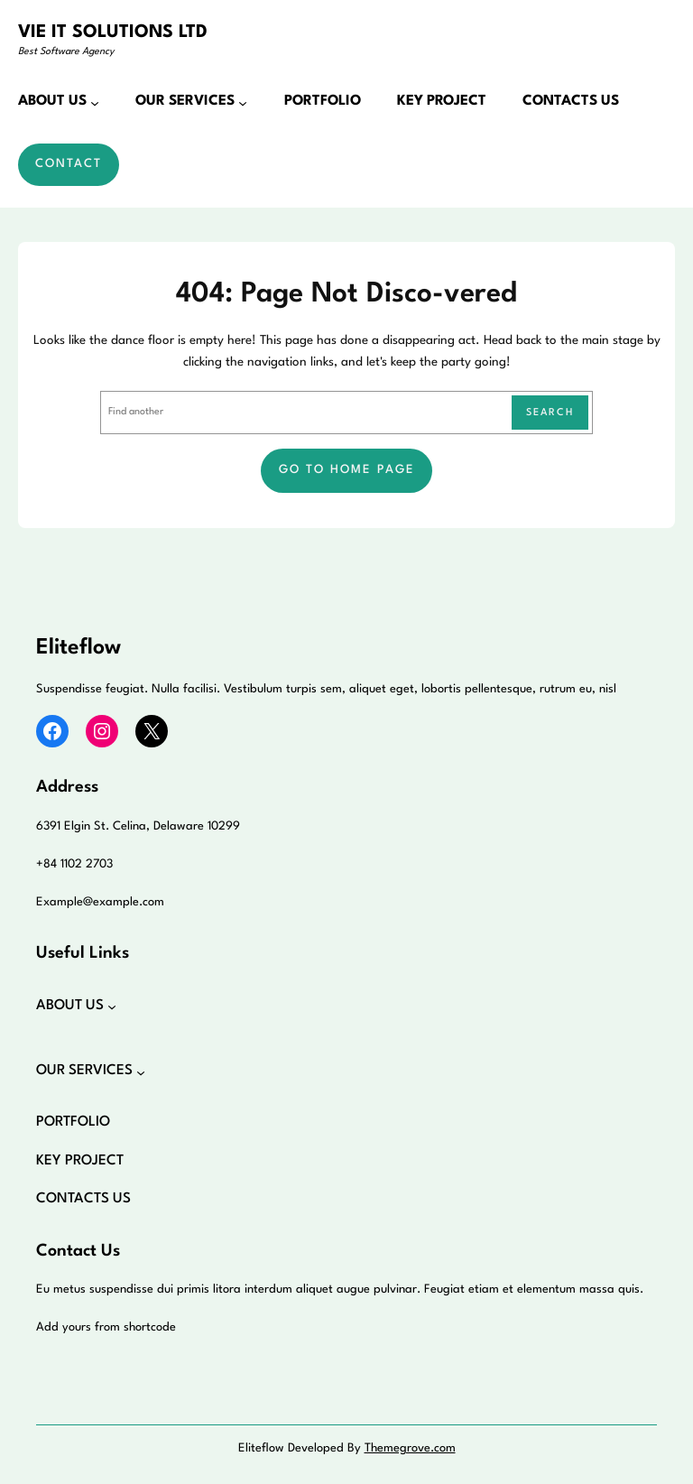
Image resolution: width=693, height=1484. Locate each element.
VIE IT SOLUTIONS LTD (113, 32)
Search (550, 413)
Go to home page (347, 470)
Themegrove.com (410, 1448)
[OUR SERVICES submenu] (242, 102)
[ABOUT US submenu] (94, 102)
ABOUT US (52, 101)
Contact (68, 164)
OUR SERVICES (185, 101)
